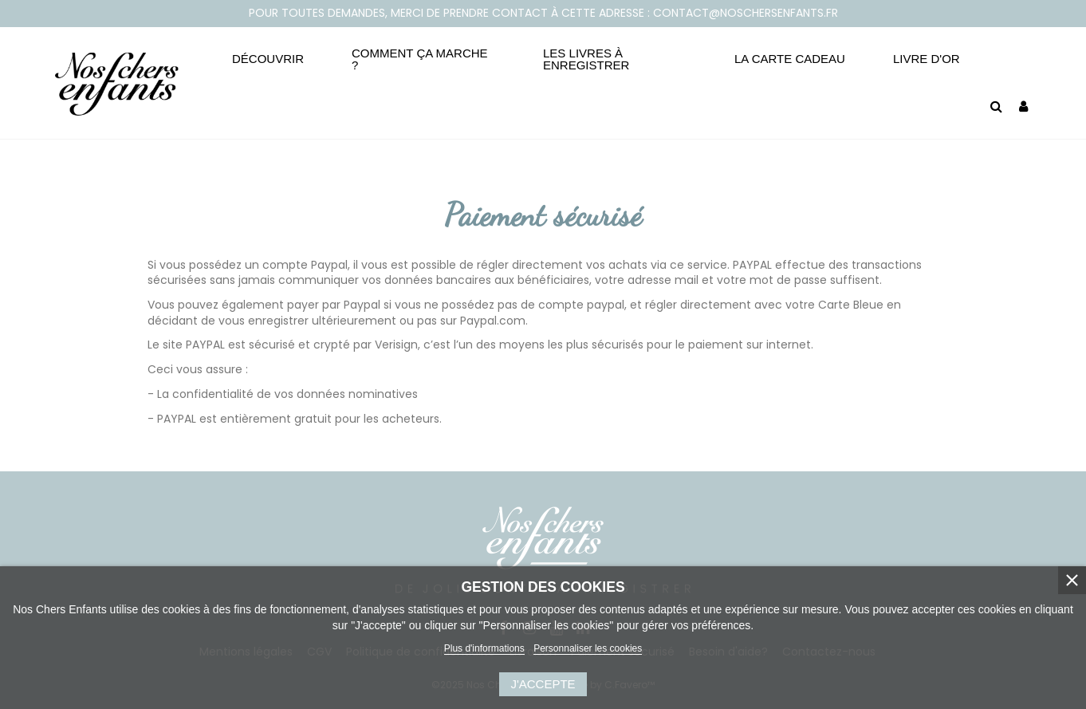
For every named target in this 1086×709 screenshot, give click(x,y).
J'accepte (542, 684)
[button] (268, 59)
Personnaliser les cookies (587, 648)
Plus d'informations (484, 648)
